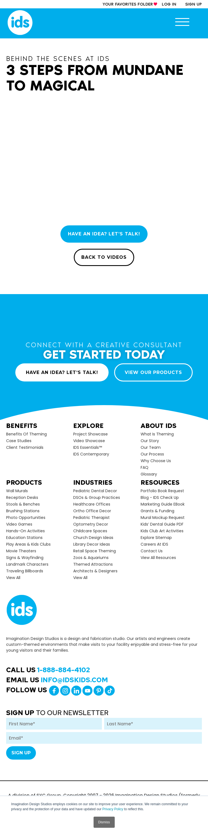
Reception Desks (22, 497)
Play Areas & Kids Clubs (28, 544)
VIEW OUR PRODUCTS (153, 372)
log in (169, 4)
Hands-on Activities (25, 531)
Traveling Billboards (24, 571)
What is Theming (157, 434)
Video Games (19, 524)
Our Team (151, 447)
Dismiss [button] (104, 822)
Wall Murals (17, 491)
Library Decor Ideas (91, 544)
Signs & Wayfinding (24, 557)
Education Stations (24, 537)
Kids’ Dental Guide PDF (162, 524)
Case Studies (18, 441)
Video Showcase (89, 441)
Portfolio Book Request (162, 491)
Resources (160, 482)
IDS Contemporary (91, 454)
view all (13, 577)
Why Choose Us (156, 461)
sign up (193, 4)
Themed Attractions (93, 564)
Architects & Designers (95, 571)
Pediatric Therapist (91, 517)
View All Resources (158, 557)
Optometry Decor (90, 524)
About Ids (159, 426)
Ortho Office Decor (92, 511)
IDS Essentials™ (87, 447)
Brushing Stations (23, 511)
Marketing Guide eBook (163, 504)
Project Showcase (90, 434)
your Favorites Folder (127, 4)
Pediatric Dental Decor (95, 491)
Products (24, 482)
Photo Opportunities (25, 517)
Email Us (57, 680)
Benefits (21, 426)
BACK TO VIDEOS (104, 257)
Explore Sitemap (156, 537)
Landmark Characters (27, 564)
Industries (92, 482)
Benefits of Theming (26, 434)
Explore (88, 426)
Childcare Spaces (90, 531)
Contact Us (152, 551)
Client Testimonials (24, 447)
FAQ (144, 467)
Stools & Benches (23, 504)
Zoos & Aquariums (91, 557)
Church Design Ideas (93, 537)
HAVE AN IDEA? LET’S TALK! (104, 234)
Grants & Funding (157, 511)
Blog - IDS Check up (160, 497)
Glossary (149, 474)
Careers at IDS (154, 544)
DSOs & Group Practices (96, 497)
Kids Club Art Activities (162, 531)
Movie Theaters (21, 551)
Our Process (152, 454)
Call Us (48, 670)
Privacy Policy (112, 809)
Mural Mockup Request (163, 517)
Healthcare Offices (91, 504)
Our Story (150, 441)
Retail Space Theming (94, 551)
